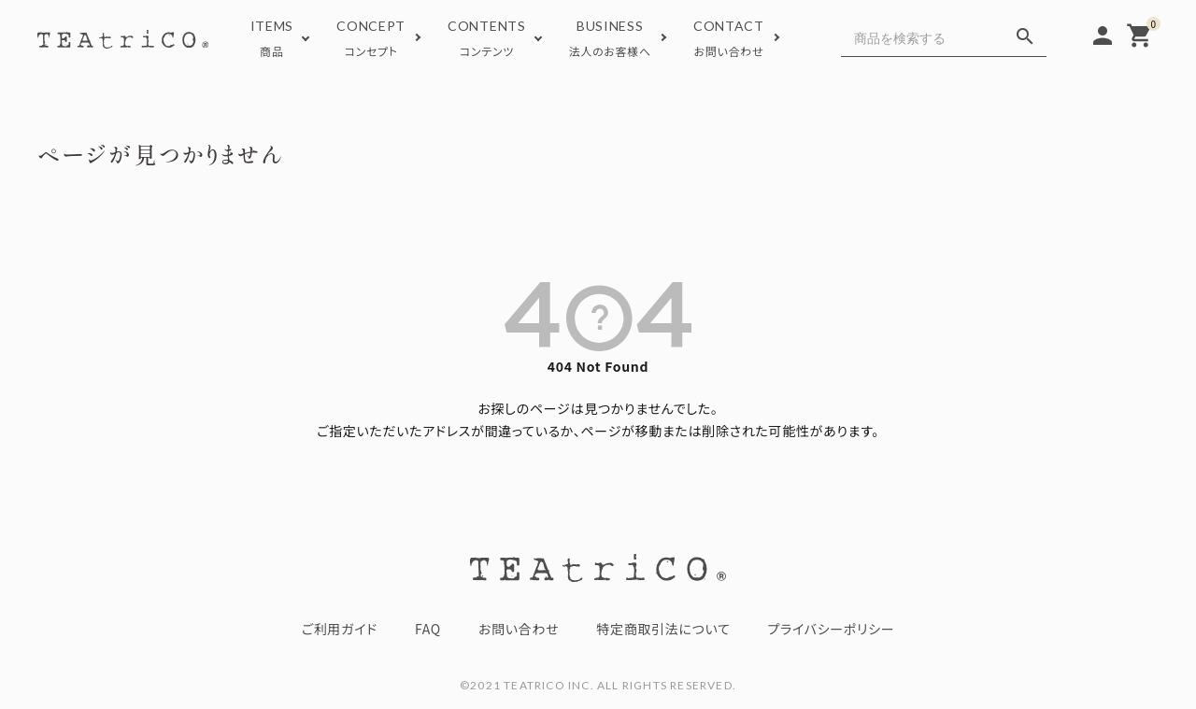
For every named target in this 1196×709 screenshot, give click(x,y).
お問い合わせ (518, 628)
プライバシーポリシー (831, 628)
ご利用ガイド (339, 628)
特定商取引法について (663, 628)
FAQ (428, 628)
